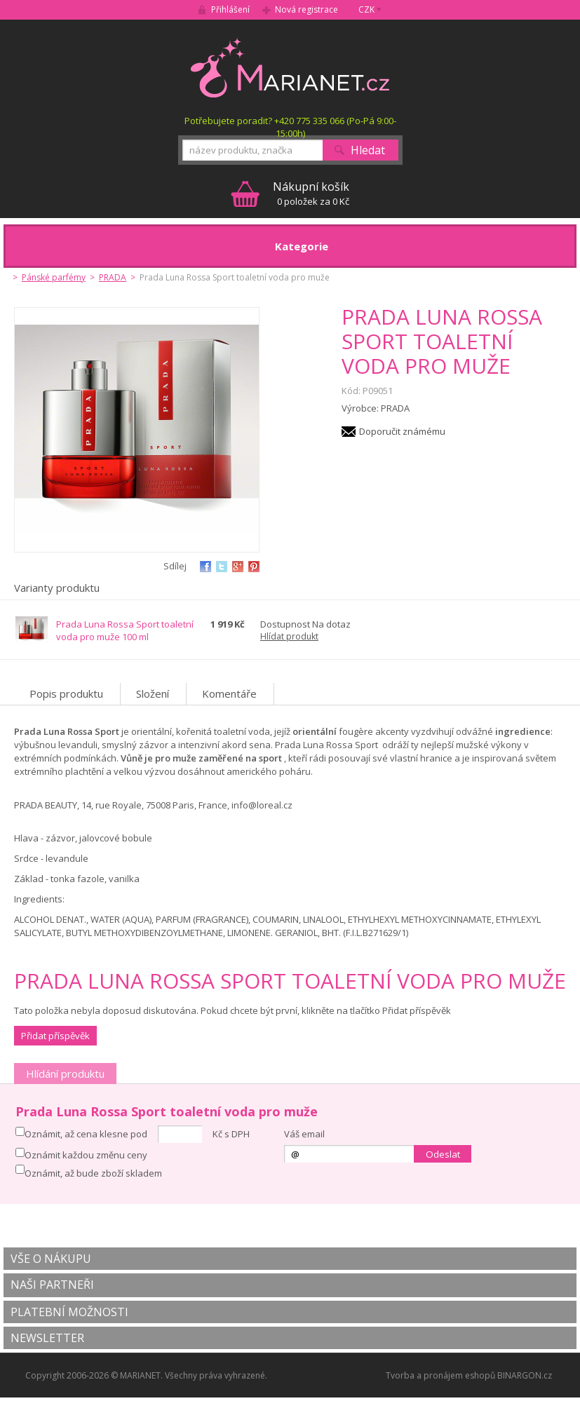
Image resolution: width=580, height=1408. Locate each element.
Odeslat (443, 1154)
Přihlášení (230, 9)
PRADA (112, 277)
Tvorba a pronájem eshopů (440, 1375)
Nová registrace (306, 9)
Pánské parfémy (54, 277)
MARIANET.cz (290, 67)
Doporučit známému (402, 431)
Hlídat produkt (289, 636)
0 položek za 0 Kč (311, 193)
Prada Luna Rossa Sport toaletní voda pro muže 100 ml (125, 630)
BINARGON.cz (524, 1375)
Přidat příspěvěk (55, 1035)
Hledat (368, 150)
